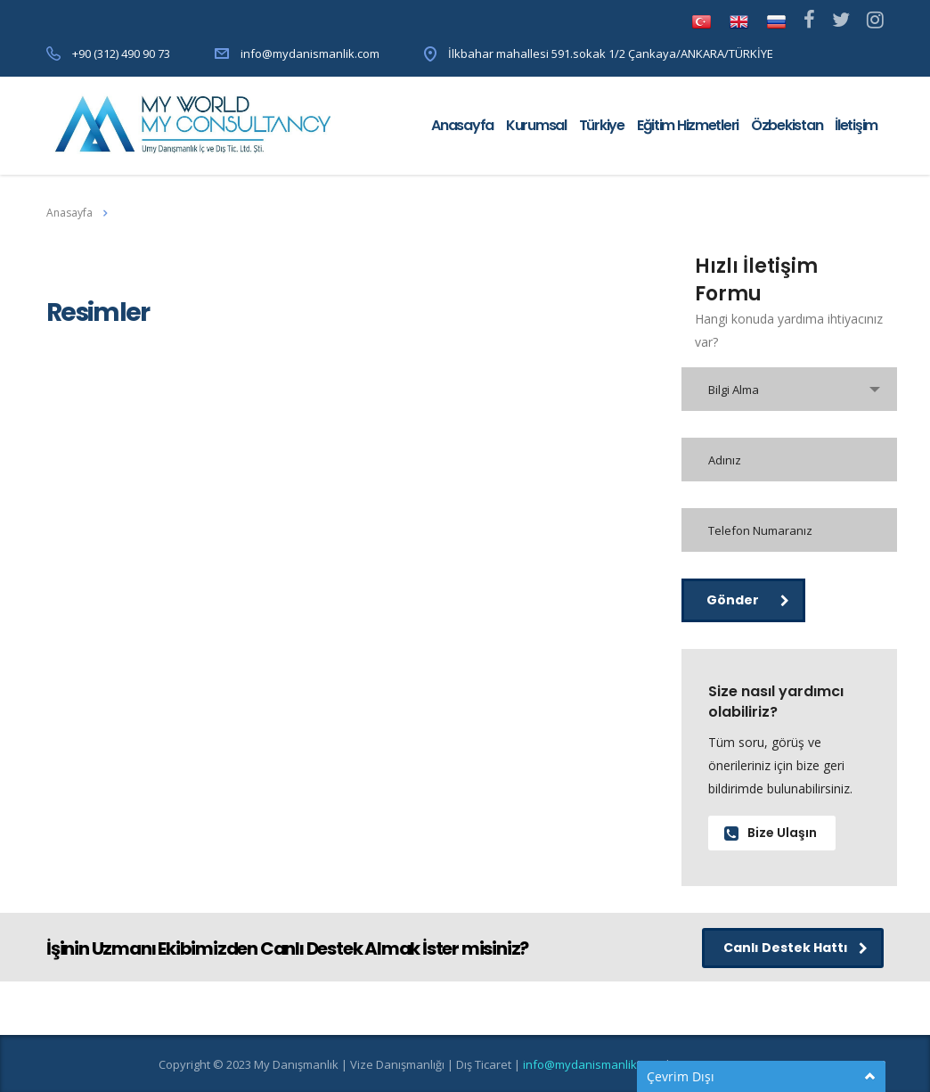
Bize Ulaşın (770, 833)
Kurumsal (536, 125)
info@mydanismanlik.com (310, 53)
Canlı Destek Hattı (795, 948)
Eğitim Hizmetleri (687, 125)
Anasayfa (462, 125)
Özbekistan (786, 125)
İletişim (856, 125)
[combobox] (789, 389)
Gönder (747, 600)
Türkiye (601, 125)
